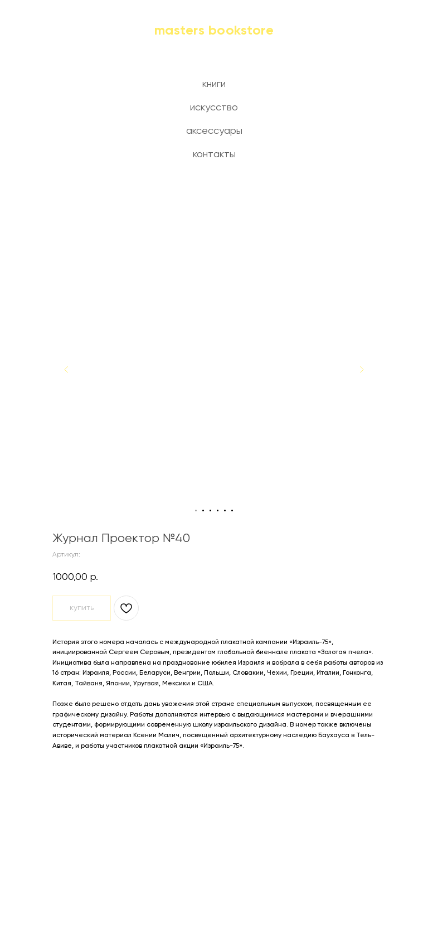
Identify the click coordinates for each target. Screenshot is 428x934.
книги (214, 84)
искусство (214, 108)
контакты (214, 154)
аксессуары (214, 131)
